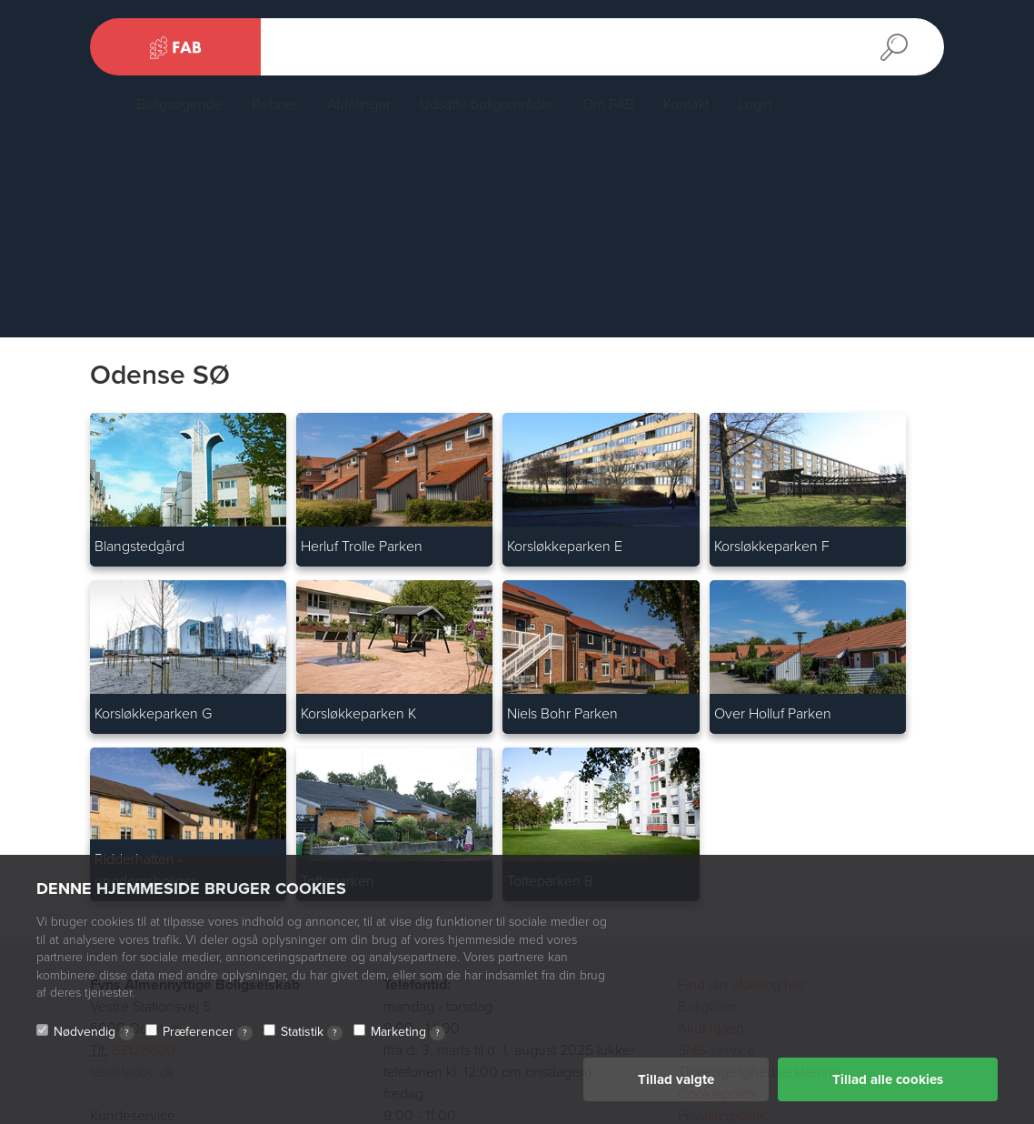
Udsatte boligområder (486, 104)
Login (755, 104)
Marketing (408, 1032)
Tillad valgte (676, 1079)
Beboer (275, 104)
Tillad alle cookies (887, 1079)
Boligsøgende (179, 104)
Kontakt (686, 104)
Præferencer (208, 1032)
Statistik (312, 1032)
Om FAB (608, 104)
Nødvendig (94, 1032)
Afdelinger (359, 104)
